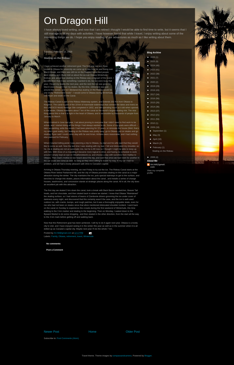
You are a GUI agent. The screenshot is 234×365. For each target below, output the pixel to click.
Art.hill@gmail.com (157, 165)
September (158, 131)
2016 (153, 98)
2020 (153, 82)
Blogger (148, 355)
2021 (153, 78)
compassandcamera (122, 355)
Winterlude (88, 236)
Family (54, 236)
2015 (153, 102)
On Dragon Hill (76, 20)
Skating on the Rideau (162, 151)
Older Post (133, 331)
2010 (153, 123)
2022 (153, 74)
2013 (153, 111)
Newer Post (51, 331)
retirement (71, 236)
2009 (153, 127)
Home (93, 331)
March (156, 143)
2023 (153, 69)
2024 (153, 65)
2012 (153, 115)
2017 (153, 94)
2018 (153, 90)
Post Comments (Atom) (68, 338)
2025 (153, 61)
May (155, 135)
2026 (153, 57)
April (155, 139)
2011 (153, 119)
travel (79, 236)
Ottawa (61, 236)
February (157, 147)
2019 (153, 86)
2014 (153, 107)
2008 (153, 157)
